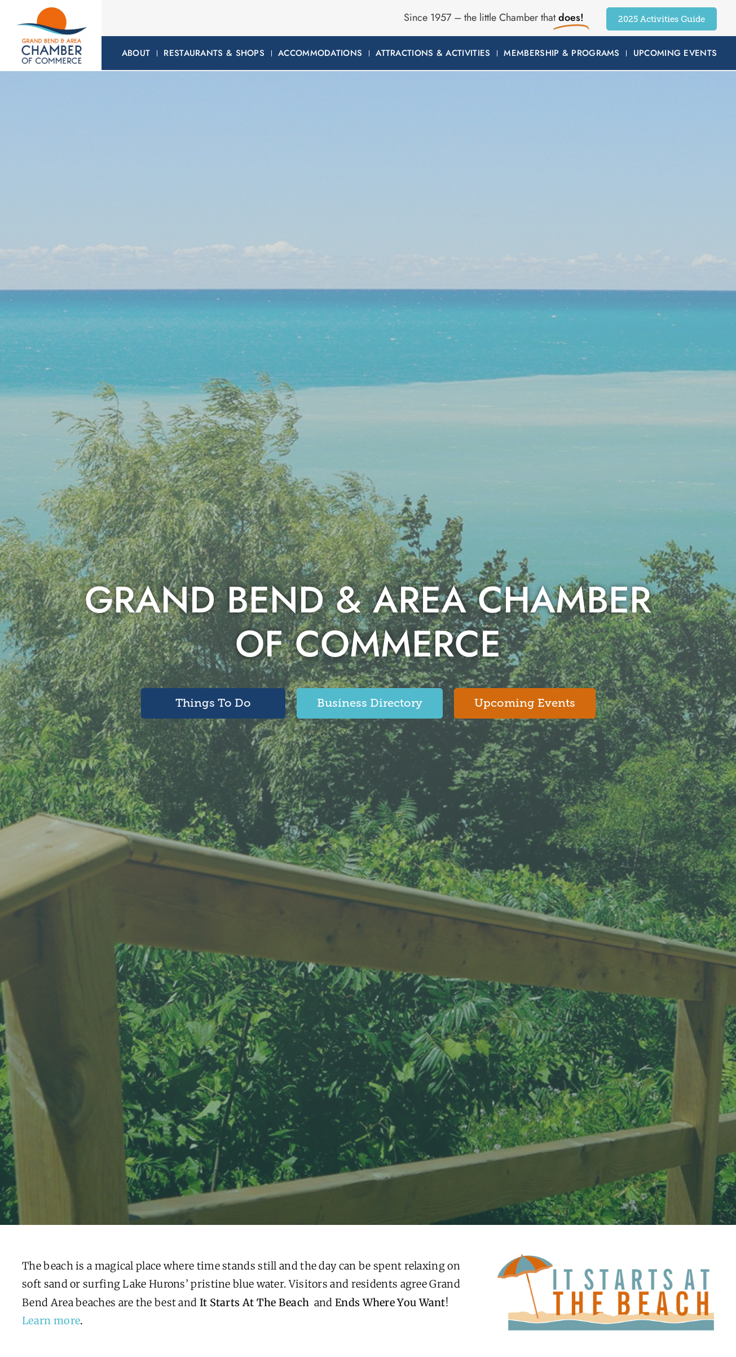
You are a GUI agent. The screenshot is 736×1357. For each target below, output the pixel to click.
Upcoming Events (675, 53)
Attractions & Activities (433, 53)
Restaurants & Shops (214, 53)
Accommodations (320, 53)
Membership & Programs (561, 53)
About (136, 53)
